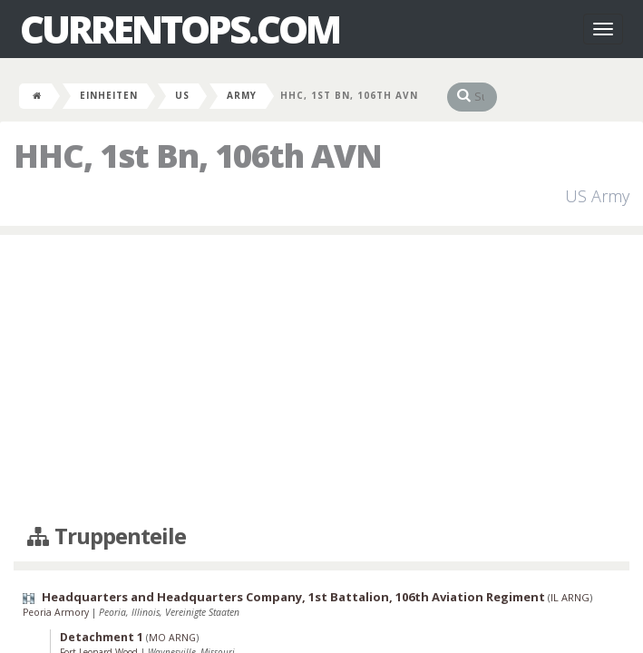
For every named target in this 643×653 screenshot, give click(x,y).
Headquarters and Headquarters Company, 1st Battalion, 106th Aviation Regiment (293, 597)
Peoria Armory (57, 612)
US (182, 95)
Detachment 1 (101, 637)
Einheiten (109, 95)
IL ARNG (569, 597)
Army (242, 95)
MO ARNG (172, 637)
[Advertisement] (321, 380)
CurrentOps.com (179, 29)
